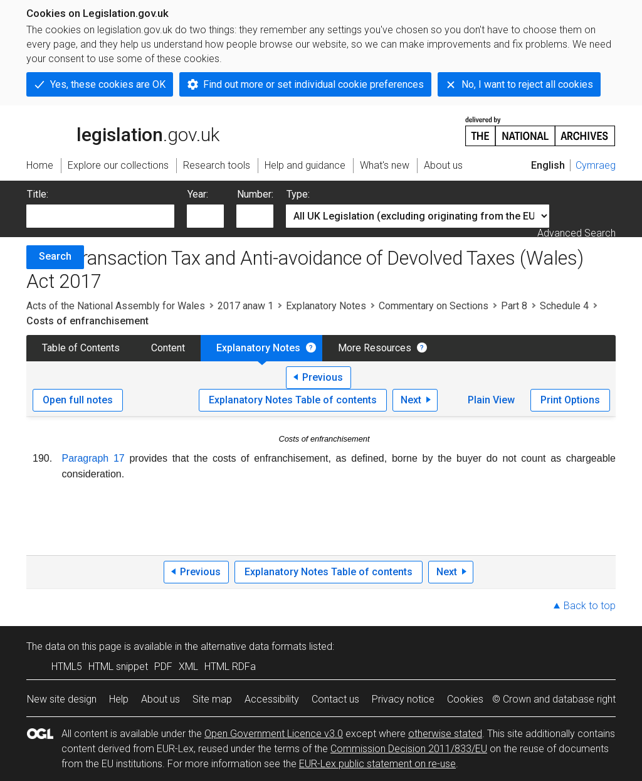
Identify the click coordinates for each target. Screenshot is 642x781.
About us (160, 699)
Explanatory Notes (326, 306)
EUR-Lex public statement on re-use (377, 764)
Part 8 (514, 306)
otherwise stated (445, 734)
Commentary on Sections (433, 306)
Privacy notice (403, 699)
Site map (212, 699)
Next (411, 400)
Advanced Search (576, 233)
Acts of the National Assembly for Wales (115, 306)
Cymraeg (596, 165)
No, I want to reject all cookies (527, 84)
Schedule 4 (564, 306)
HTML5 (66, 666)
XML (188, 666)
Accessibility (272, 699)
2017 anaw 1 (245, 306)
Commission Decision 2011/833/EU (408, 749)
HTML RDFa (230, 666)
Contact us (335, 699)
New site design (62, 699)
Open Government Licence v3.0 (273, 734)
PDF (163, 666)
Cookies (465, 699)
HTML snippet (118, 666)
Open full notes (78, 400)
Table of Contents (81, 348)
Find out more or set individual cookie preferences (313, 84)
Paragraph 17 (93, 458)
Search (55, 256)
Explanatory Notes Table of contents (293, 400)
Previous (322, 377)
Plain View (491, 400)
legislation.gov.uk (122, 130)
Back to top (590, 606)
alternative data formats (254, 646)
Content (168, 348)
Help (119, 699)
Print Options (570, 400)
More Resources (374, 348)
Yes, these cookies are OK (108, 84)
